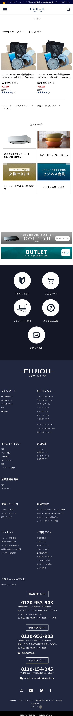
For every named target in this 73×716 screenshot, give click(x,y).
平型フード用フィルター (45, 400)
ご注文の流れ (41, 538)
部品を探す (43, 504)
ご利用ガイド (44, 532)
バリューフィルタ (43, 411)
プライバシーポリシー (25, 700)
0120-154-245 (37, 669)
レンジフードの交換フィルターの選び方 (50, 513)
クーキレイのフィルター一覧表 (47, 521)
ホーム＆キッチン (21, 105)
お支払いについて (43, 545)
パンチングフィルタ (43, 404)
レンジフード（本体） (8, 468)
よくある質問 (41, 568)
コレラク (6, 108)
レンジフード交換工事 (8, 513)
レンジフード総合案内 (8, 553)
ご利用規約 (12, 700)
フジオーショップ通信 (8, 542)
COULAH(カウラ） (7, 396)
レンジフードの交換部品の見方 (47, 517)
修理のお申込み (26, 653)
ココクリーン (5, 488)
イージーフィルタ (43, 407)
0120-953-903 (37, 602)
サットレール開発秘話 (8, 538)
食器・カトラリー (7, 460)
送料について (41, 542)
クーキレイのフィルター (45, 425)
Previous (5, 162)
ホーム (4, 105)
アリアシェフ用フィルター (46, 428)
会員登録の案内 (42, 553)
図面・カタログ (6, 517)
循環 (2, 485)
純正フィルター (45, 390)
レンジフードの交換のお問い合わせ (37, 678)
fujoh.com (36, 707)
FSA (2, 407)
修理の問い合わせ (37, 627)
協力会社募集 (35, 703)
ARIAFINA (4, 411)
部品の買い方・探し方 (44, 556)
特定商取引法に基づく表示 (44, 700)
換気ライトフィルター (44, 432)
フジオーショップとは (8, 585)
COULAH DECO (6, 400)
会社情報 (59, 700)
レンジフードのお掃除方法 (10, 545)
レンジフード (8, 390)
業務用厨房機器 (9, 479)
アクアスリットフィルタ (45, 396)
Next (68, 162)
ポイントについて (43, 549)
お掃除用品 (5, 456)
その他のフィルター (43, 419)
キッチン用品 (5, 453)
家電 (2, 449)
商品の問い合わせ (37, 594)
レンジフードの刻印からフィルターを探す (51, 509)
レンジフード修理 (7, 509)
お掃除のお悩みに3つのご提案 (11, 549)
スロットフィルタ (43, 415)
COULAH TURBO (7, 404)
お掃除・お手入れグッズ (46, 105)
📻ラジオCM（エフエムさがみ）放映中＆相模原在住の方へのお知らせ (36, 2)
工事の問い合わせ (37, 660)
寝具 (2, 464)
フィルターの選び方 (43, 560)
